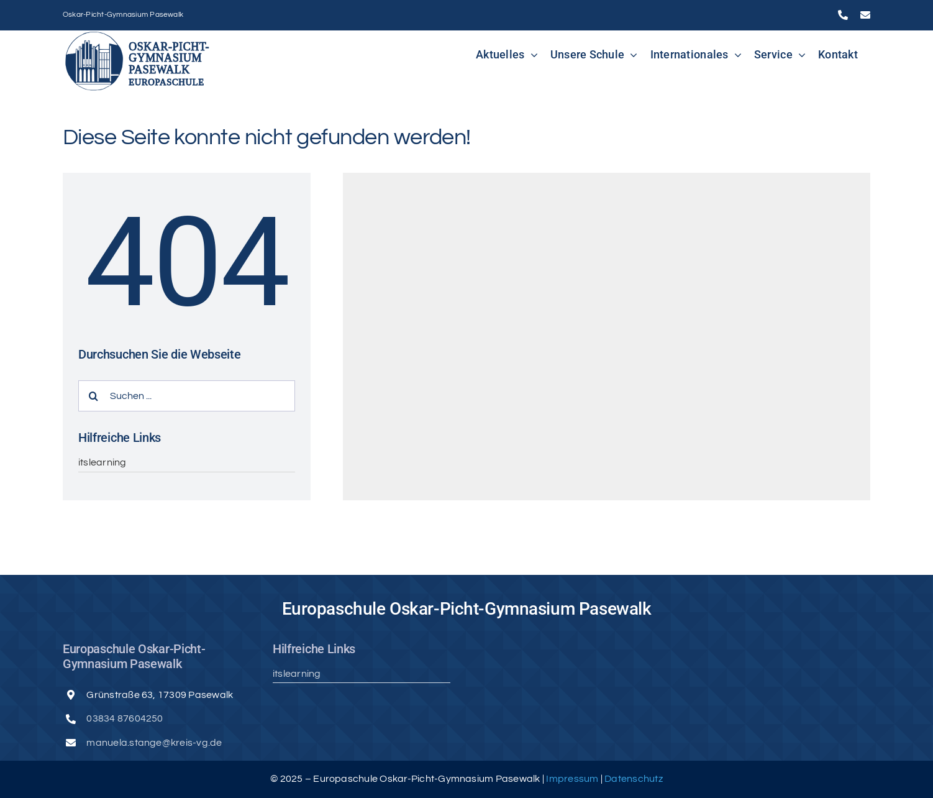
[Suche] (93, 395)
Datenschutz (633, 779)
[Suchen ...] (186, 395)
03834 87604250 (124, 718)
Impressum (573, 779)
